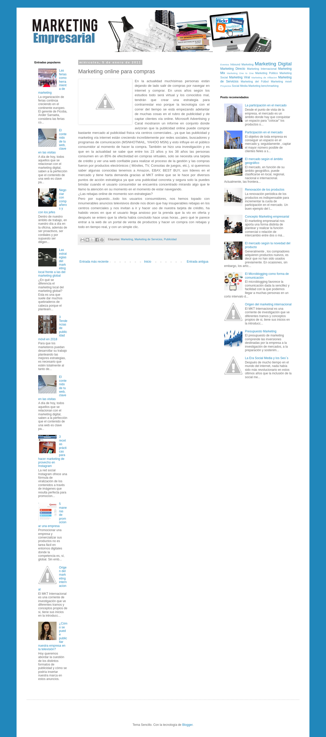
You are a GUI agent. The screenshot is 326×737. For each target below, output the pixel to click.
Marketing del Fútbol (254, 81)
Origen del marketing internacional (268, 304)
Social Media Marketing (246, 85)
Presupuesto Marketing (260, 331)
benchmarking (270, 85)
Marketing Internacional (262, 68)
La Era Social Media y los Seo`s (266, 358)
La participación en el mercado (266, 105)
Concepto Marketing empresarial (267, 216)
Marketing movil (281, 81)
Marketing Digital (273, 63)
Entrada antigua (197, 261)
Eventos (224, 64)
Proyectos (225, 85)
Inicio (147, 261)
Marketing (127, 239)
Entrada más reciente (93, 261)
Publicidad (170, 239)
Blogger (187, 725)
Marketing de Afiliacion (264, 77)
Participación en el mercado (264, 132)
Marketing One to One (240, 73)
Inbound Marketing (241, 64)
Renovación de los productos (264, 189)
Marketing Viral (239, 77)
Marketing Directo (232, 68)
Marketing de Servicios (148, 239)
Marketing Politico (266, 73)
